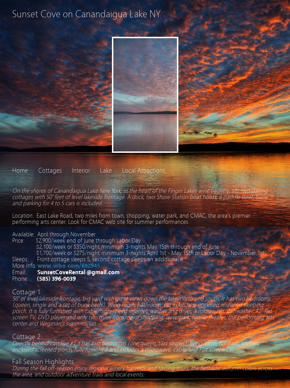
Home (20, 170)
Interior (81, 170)
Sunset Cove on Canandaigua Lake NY (86, 14)
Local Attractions (143, 170)
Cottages (50, 170)
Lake (106, 170)
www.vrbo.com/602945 (69, 265)
